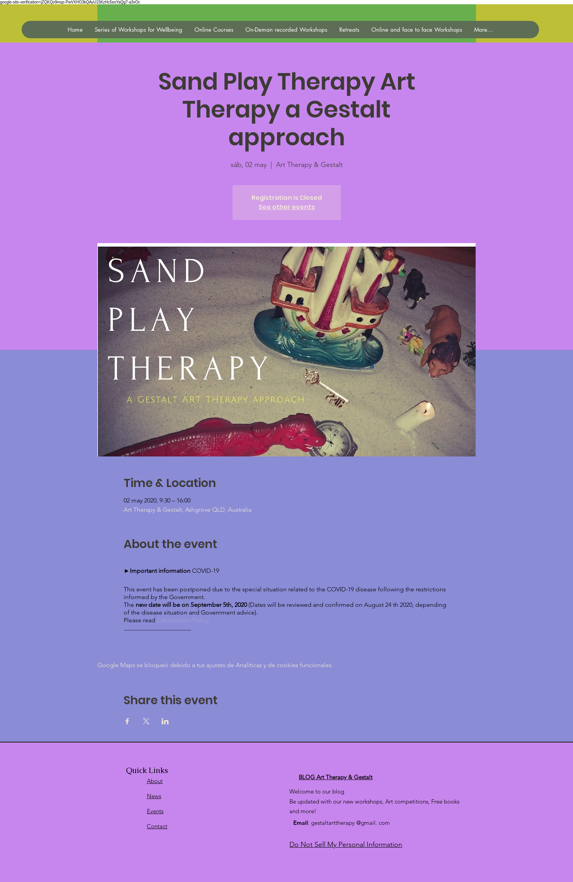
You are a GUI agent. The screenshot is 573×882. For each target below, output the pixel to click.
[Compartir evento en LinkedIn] (165, 721)
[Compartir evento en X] (146, 721)
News (154, 796)
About (155, 781)
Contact (157, 826)
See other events (286, 207)
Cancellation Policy (183, 620)
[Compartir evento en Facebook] (127, 721)
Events (155, 811)
